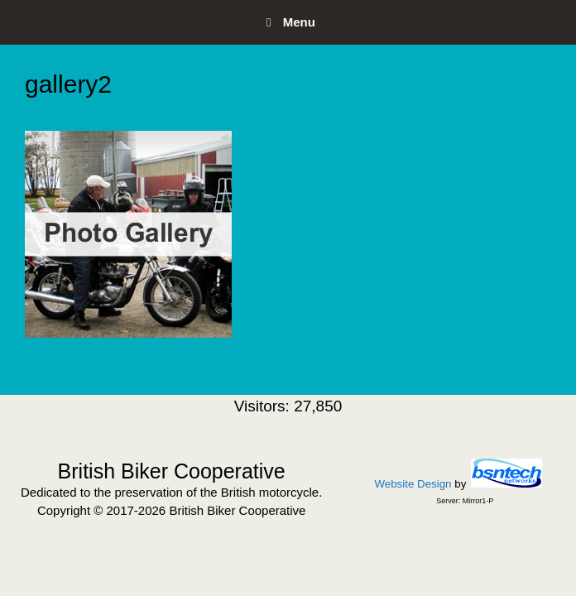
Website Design (412, 484)
